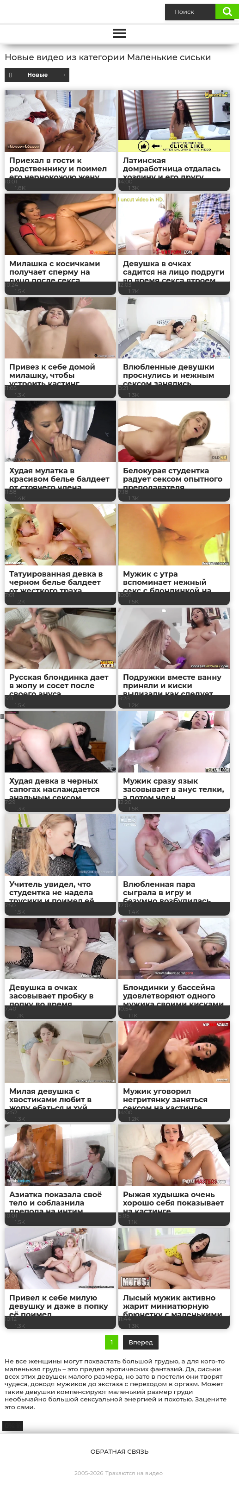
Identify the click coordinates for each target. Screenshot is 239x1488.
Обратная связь (119, 1451)
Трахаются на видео (134, 1472)
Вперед (141, 1342)
